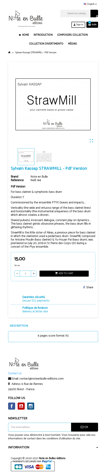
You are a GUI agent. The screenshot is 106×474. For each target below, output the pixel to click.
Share (88, 287)
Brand (14, 176)
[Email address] (39, 427)
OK (84, 427)
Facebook (11, 406)
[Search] (79, 13)
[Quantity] (25, 273)
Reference (17, 180)
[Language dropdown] (90, 4)
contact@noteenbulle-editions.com (41, 378)
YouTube (21, 406)
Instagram (30, 406)
